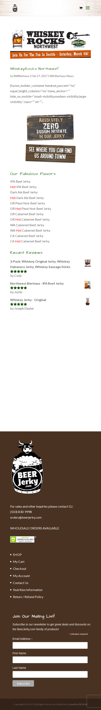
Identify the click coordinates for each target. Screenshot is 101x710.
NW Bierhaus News (62, 76)
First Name (19, 653)
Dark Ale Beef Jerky (24, 192)
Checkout (19, 568)
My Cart (18, 561)
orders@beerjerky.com (26, 517)
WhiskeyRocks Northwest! (34, 68)
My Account (21, 576)
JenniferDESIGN (78, 704)
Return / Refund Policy (28, 597)
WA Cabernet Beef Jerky (27, 225)
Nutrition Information (28, 590)
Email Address (23, 639)
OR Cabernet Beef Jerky (27, 214)
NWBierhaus (21, 76)
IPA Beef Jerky (20, 181)
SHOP (17, 554)
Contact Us (20, 583)
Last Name (19, 667)
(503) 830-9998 (21, 512)
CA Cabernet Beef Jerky (26, 236)
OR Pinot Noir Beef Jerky (27, 203)
